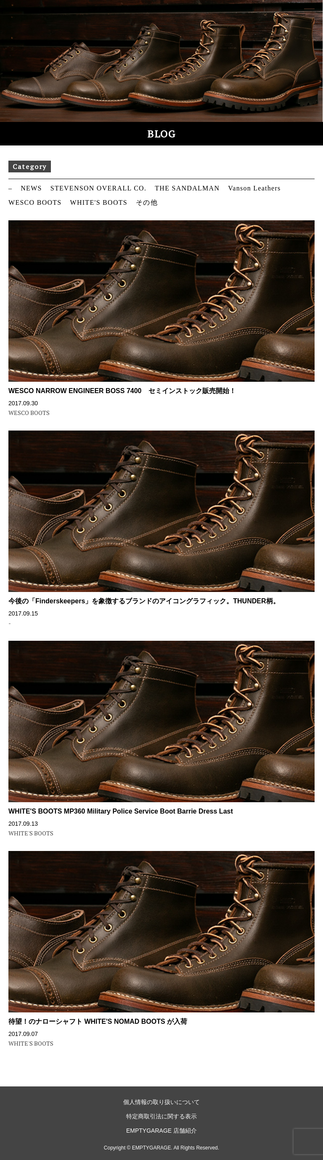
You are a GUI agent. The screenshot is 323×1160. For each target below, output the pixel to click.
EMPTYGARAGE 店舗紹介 (161, 1131)
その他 (147, 202)
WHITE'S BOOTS (98, 202)
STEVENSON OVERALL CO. (98, 188)
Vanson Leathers (254, 188)
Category (30, 166)
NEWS (31, 188)
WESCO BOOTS (35, 202)
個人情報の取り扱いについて (161, 1102)
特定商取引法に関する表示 (161, 1116)
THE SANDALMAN (187, 188)
